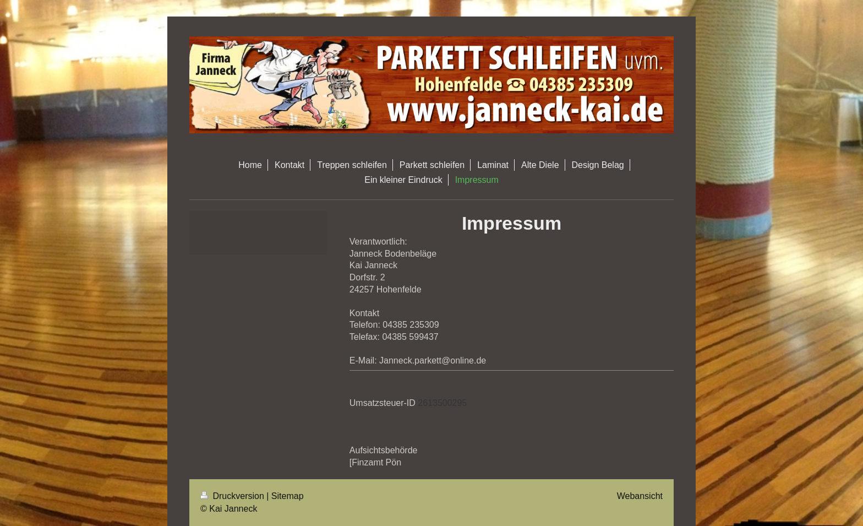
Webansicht (640, 496)
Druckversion (233, 496)
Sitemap (287, 496)
